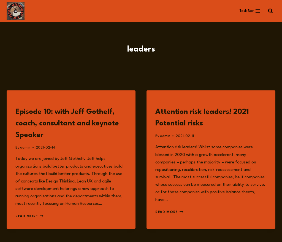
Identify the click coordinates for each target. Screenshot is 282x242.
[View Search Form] (270, 11)
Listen (21, 101)
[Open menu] (250, 11)
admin (25, 147)
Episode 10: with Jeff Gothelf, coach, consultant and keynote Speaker (67, 123)
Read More (29, 216)
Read (159, 101)
